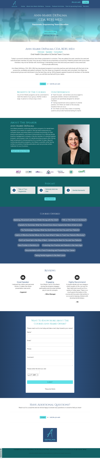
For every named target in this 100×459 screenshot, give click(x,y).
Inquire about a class (50, 32)
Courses (48, 6)
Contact (85, 2)
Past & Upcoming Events (74, 6)
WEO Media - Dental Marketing (50, 450)
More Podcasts (50, 200)
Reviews (86, 6)
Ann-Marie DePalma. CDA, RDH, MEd (33, 450)
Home (23, 6)
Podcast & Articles (58, 6)
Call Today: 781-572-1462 (51, 36)
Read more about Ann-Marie (21, 152)
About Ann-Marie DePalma (35, 6)
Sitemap (84, 450)
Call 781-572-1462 (55, 84)
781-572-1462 (76, 2)
